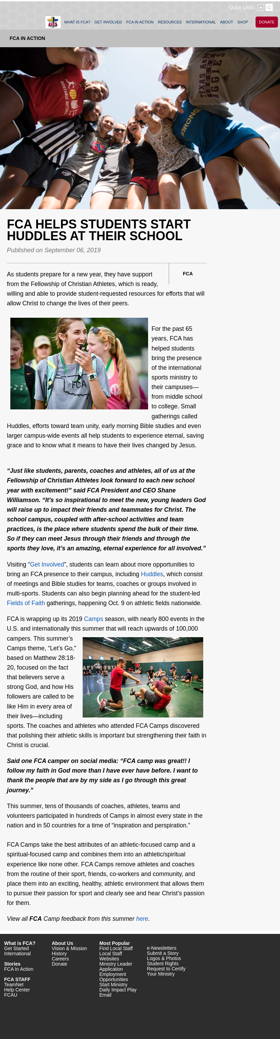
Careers (60, 958)
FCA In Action (27, 38)
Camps (93, 618)
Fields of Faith (26, 603)
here (142, 918)
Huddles (152, 574)
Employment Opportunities (113, 976)
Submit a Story (163, 953)
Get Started (16, 948)
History (59, 953)
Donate (59, 964)
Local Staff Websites (110, 956)
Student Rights (163, 963)
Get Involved (47, 564)
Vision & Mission (69, 948)
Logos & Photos (164, 958)
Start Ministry (113, 984)
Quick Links (241, 7)
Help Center (17, 989)
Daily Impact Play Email (117, 992)
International (17, 953)
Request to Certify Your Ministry (166, 971)
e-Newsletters (162, 948)
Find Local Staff (116, 948)
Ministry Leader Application (115, 966)
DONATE (266, 22)
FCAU (10, 995)
